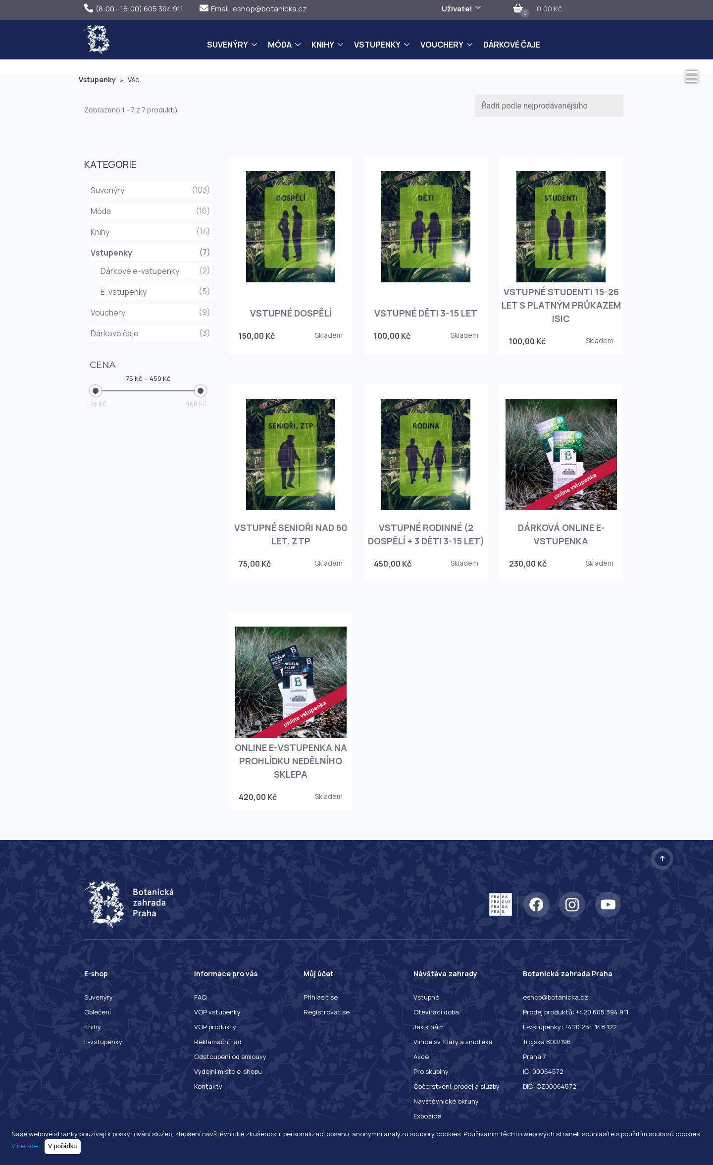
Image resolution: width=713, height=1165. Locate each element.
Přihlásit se (321, 997)
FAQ (200, 997)
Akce (421, 1056)
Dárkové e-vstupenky (140, 270)
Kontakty (208, 1086)
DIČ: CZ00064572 (549, 1086)
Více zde (24, 1145)
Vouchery (441, 44)
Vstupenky (377, 44)
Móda (280, 44)
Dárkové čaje (511, 44)
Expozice (427, 1116)
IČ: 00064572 (543, 1071)
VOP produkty (215, 1026)
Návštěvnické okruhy (446, 1101)
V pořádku (62, 1146)
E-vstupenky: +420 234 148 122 (570, 1026)
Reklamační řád (218, 1041)
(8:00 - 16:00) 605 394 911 (133, 8)
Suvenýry (227, 44)
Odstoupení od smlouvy (230, 1056)
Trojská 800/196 (547, 1041)
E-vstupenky (124, 291)
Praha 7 (534, 1056)
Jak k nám (428, 1026)
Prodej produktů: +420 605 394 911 (575, 1011)
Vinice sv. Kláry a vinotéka (453, 1041)
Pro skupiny (431, 1071)
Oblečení (97, 1011)
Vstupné (426, 997)
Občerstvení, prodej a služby (456, 1086)
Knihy (322, 44)
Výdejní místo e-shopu (228, 1071)
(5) (204, 291)
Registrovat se (327, 1011)
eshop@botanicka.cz (555, 997)
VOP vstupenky (217, 1011)
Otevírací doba (436, 1011)
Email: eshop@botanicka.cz (253, 8)
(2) (204, 270)
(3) (204, 332)
